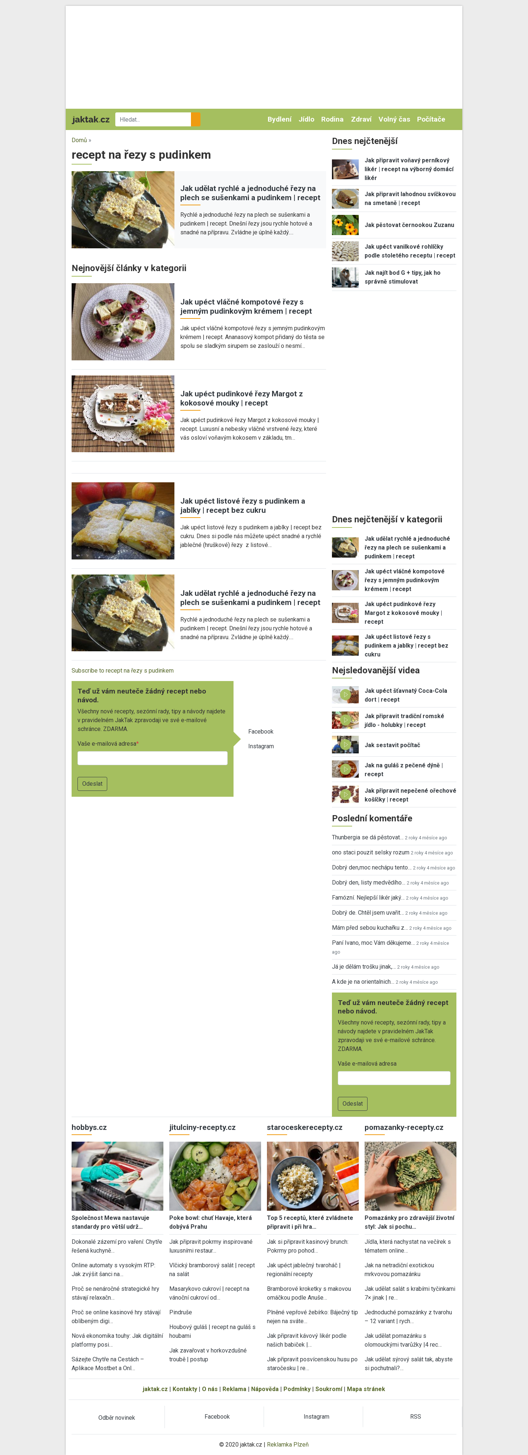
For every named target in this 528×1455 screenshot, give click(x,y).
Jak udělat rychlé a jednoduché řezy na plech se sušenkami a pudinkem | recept (250, 193)
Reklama (234, 1389)
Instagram (261, 746)
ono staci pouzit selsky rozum (370, 852)
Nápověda (265, 1389)
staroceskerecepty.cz (305, 1127)
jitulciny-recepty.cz (202, 1127)
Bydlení (280, 119)
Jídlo (306, 119)
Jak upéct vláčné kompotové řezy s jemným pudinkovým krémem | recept (246, 307)
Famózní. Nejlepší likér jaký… (368, 897)
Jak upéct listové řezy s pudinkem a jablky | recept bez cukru (242, 506)
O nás (210, 1389)
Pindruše (180, 1312)
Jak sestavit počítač (392, 745)
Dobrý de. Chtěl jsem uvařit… (368, 912)
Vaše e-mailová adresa (106, 743)
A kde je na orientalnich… (363, 981)
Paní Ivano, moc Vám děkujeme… (373, 942)
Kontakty (185, 1389)
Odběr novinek (116, 1417)
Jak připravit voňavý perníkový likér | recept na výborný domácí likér (409, 169)
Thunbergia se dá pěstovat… (368, 837)
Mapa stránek (366, 1389)
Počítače (431, 119)
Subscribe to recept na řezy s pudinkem (123, 670)
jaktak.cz (155, 1389)
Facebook (261, 731)
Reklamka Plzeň (288, 1444)
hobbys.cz (89, 1127)
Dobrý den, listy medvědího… (368, 882)
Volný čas (394, 119)
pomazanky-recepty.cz (404, 1127)
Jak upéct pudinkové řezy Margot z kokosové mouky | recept (241, 398)
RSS (415, 1416)
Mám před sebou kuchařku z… (370, 927)
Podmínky (297, 1389)
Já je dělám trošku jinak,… (364, 966)
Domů (79, 140)
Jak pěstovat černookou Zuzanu (409, 225)
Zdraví (361, 119)
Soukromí (328, 1389)
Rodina (332, 119)
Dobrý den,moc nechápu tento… (372, 867)
